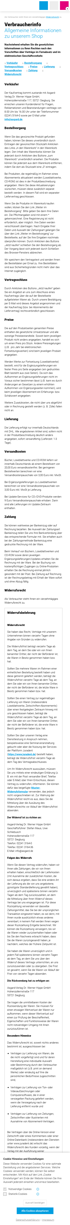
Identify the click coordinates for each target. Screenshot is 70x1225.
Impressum (48, 1219)
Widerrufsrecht (52, 17)
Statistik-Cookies (15, 1194)
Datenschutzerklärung (28, 1219)
